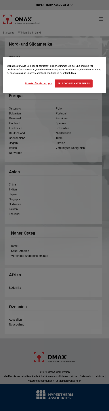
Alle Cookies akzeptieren (74, 83)
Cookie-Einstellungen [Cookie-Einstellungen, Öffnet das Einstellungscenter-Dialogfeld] (38, 83)
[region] (54, 75)
